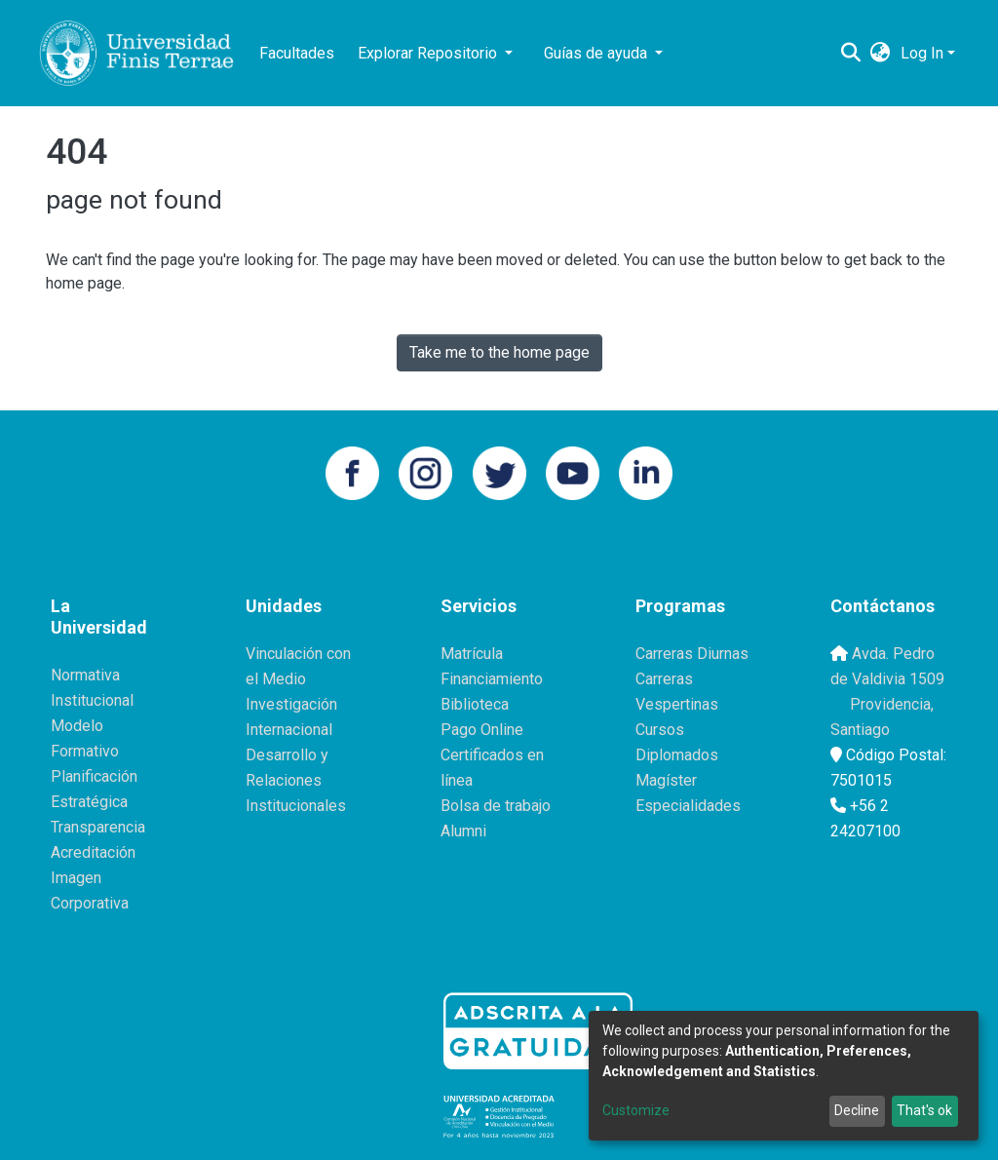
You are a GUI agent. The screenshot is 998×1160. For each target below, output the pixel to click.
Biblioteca (475, 704)
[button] (880, 53)
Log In (922, 53)
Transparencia (98, 827)
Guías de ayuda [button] (597, 53)
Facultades (296, 53)
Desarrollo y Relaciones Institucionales (296, 780)
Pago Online (482, 729)
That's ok (924, 1110)
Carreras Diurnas (691, 653)
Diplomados (676, 755)
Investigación (291, 704)
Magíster (666, 780)
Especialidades (688, 805)
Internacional (289, 729)
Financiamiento (492, 679)
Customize (636, 1110)
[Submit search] (851, 53)
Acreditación (93, 852)
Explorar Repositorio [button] (429, 53)
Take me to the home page (499, 352)
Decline (856, 1110)
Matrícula (472, 653)
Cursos (659, 729)
